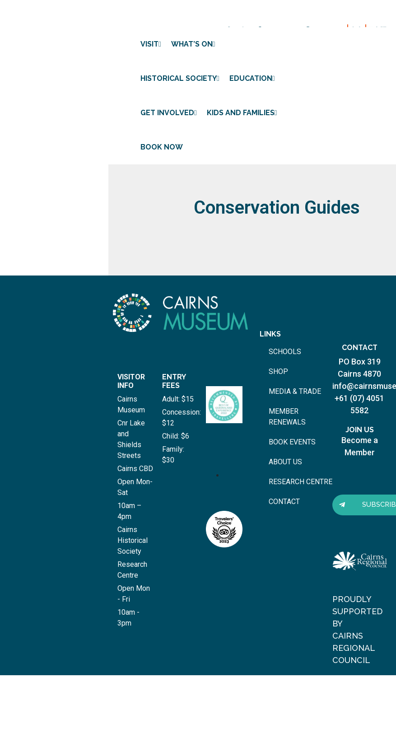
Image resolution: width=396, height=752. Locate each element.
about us (285, 462)
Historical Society (179, 78)
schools (285, 351)
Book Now (161, 147)
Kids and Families (242, 112)
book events (292, 442)
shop (278, 371)
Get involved (168, 112)
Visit (150, 44)
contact (284, 501)
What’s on (193, 44)
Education (252, 78)
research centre (300, 481)
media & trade (295, 391)
